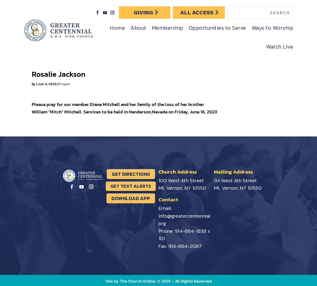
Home (117, 28)
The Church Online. (138, 281)
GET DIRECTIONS (131, 174)
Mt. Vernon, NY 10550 (182, 188)
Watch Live (279, 47)
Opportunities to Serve (217, 28)
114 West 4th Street (235, 180)
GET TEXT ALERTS (130, 186)
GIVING (143, 12)
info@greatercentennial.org (184, 219)
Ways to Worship (272, 28)
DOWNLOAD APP (130, 198)
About (138, 28)
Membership (167, 28)
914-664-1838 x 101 (184, 234)
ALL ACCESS (196, 12)
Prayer (64, 84)
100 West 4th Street (181, 180)
